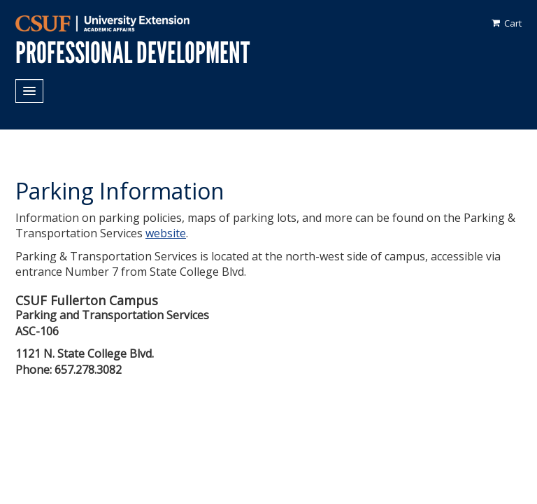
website (165, 233)
